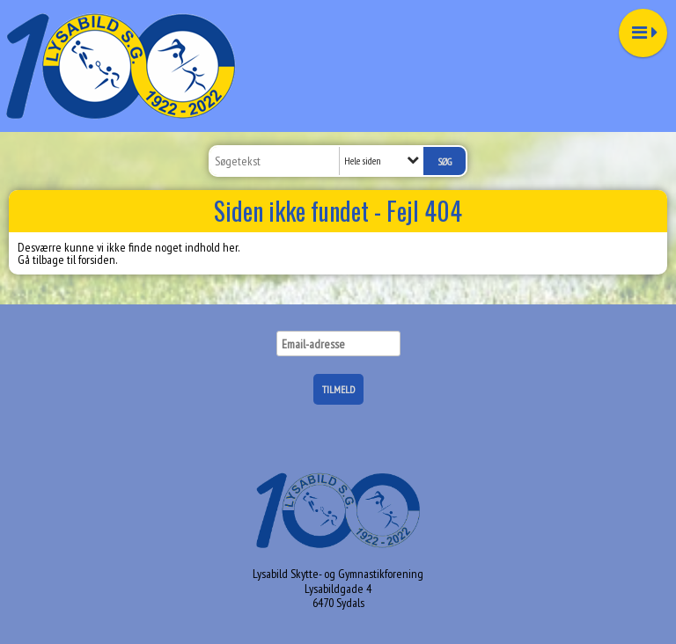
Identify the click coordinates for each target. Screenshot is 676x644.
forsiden (96, 259)
